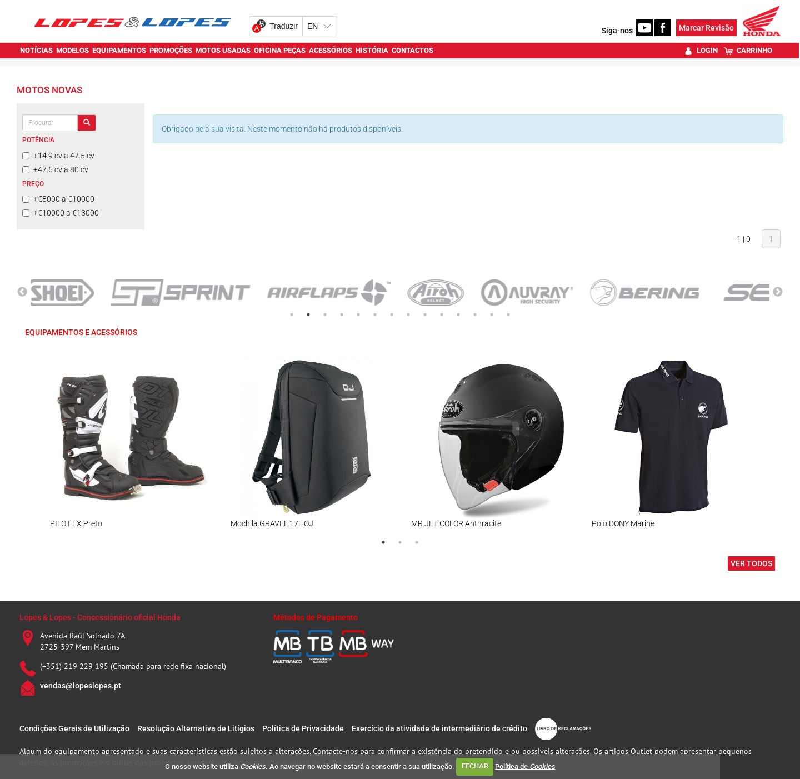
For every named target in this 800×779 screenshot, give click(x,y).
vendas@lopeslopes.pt (80, 685)
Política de (525, 766)
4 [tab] (341, 314)
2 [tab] (308, 314)
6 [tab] (375, 314)
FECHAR (475, 766)
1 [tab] (291, 314)
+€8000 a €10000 (58, 198)
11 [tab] (458, 314)
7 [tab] (391, 314)
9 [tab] (425, 314)
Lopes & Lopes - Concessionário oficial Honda (100, 617)
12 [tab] (475, 314)
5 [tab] (358, 314)
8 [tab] (408, 314)
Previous (22, 292)
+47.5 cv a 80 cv (55, 169)
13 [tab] (491, 314)
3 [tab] (325, 314)
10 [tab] (441, 314)
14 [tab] (508, 314)
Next (777, 292)
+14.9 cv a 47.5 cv (58, 155)
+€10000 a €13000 (60, 212)
